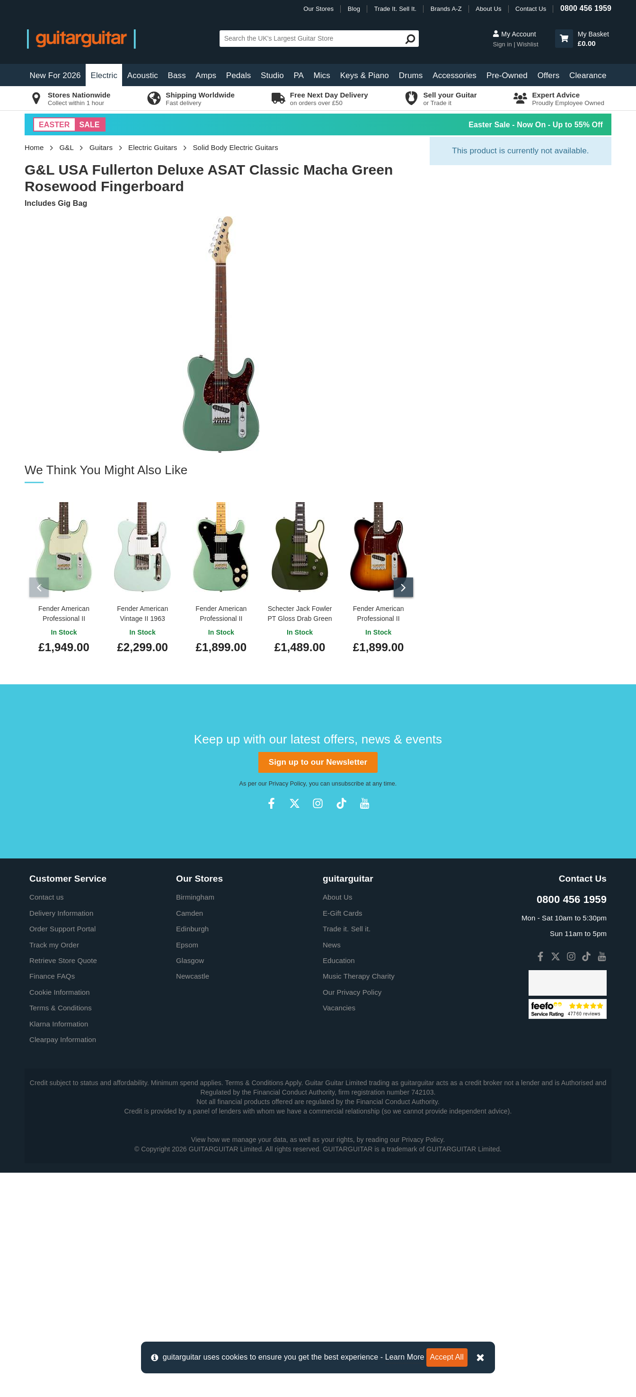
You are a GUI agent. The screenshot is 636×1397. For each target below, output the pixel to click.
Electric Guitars (152, 147)
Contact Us (530, 8)
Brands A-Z (446, 8)
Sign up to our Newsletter (318, 986)
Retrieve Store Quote (63, 1185)
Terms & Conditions (60, 1232)
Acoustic (142, 75)
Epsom (187, 1169)
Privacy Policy (287, 1008)
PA (298, 75)
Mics (321, 75)
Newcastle (192, 1200)
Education (339, 1185)
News (332, 1169)
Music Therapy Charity (359, 1200)
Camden (189, 1137)
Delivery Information (61, 1137)
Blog (354, 8)
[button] (564, 38)
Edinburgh (192, 1153)
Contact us (46, 1121)
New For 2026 (55, 75)
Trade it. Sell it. (347, 1153)
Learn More (404, 1357)
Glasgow (190, 1185)
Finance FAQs (52, 1200)
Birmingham (195, 1121)
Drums (411, 75)
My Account (514, 34)
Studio (272, 75)
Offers (549, 75)
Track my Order (54, 1169)
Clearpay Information (62, 1264)
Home (34, 147)
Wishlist (528, 44)
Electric (104, 75)
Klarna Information (58, 1248)
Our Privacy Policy (352, 1216)
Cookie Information (59, 1216)
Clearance (587, 75)
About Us (488, 8)
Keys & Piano (364, 75)
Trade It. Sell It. (395, 8)
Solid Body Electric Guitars (235, 147)
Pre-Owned (507, 75)
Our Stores (318, 8)
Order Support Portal (62, 1153)
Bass (177, 75)
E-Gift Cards (342, 1137)
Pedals (238, 75)
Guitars (101, 147)
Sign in (503, 44)
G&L (67, 147)
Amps (205, 75)
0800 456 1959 (585, 8)
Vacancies (339, 1232)
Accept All (447, 1357)
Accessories (455, 75)
